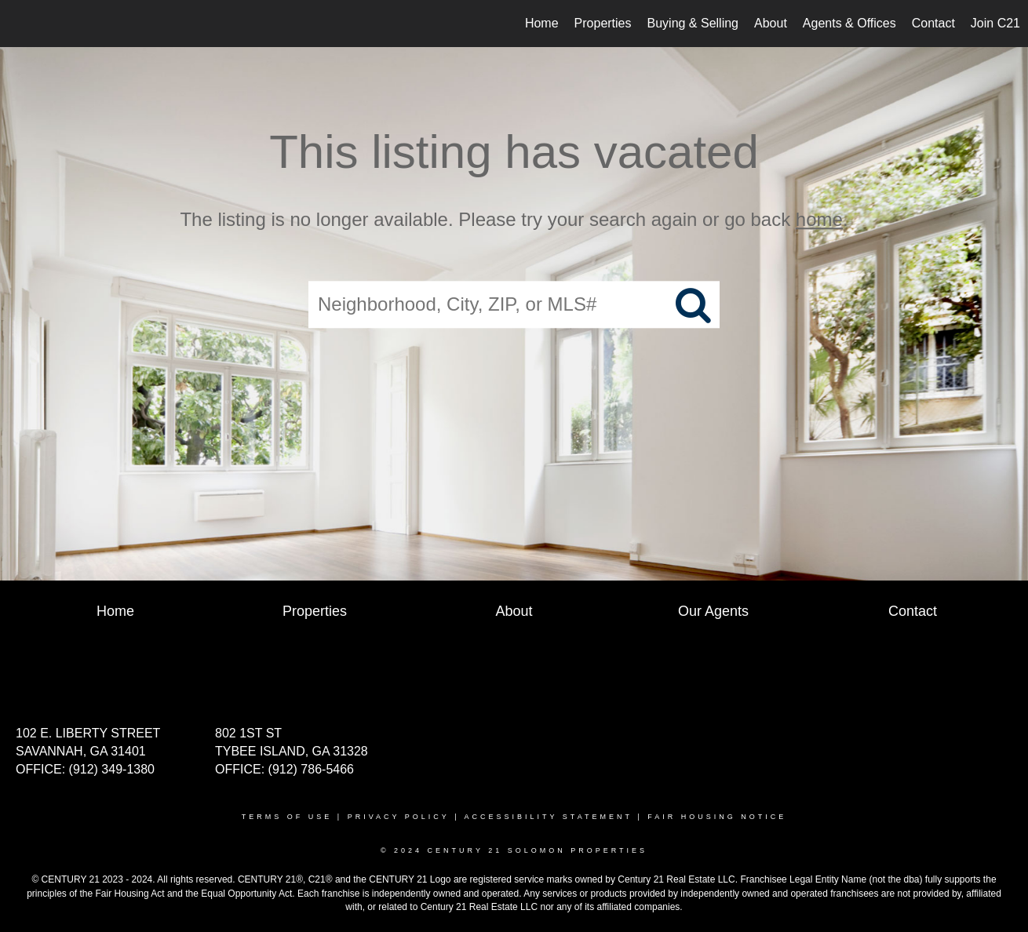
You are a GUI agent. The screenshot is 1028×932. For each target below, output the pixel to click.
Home (542, 23)
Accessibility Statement (548, 817)
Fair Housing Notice (716, 817)
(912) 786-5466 (311, 769)
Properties (603, 23)
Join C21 (995, 23)
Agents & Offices (849, 23)
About (770, 23)
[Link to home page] (20, 23)
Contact (933, 23)
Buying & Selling (693, 23)
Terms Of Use (287, 817)
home (819, 219)
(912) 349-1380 (112, 769)
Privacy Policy (399, 817)
